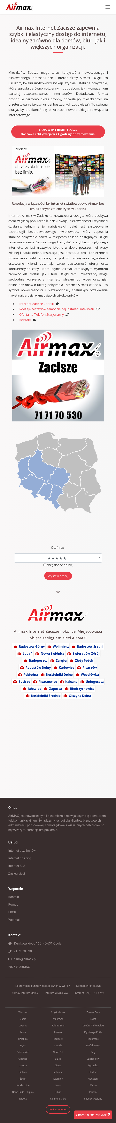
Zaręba (61, 660)
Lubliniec (58, 1078)
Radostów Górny (32, 646)
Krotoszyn (58, 1072)
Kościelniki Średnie (46, 696)
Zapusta (55, 689)
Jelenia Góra (58, 1025)
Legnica (23, 1025)
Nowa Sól (58, 1052)
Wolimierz (61, 646)
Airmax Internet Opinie (25, 993)
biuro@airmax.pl (22, 959)
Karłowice (66, 667)
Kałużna (71, 681)
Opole (23, 1019)
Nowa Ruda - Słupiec (23, 1092)
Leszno (58, 1032)
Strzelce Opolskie (93, 1098)
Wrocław (22, 1012)
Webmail (14, 920)
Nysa (23, 1045)
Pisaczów (89, 667)
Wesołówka (90, 674)
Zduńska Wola (93, 1045)
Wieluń (93, 1085)
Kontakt (25, 320)
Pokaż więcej (58, 1109)
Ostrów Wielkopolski (93, 1025)
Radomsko (93, 1039)
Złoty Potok (84, 660)
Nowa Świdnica (53, 653)
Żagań (23, 1078)
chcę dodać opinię (60, 565)
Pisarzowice (47, 681)
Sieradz (58, 1045)
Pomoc (13, 904)
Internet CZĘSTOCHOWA (89, 993)
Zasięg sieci (16, 873)
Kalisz (93, 1019)
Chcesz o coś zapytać (93, 1115)
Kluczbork (93, 1078)
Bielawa (23, 1072)
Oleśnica (22, 1059)
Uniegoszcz (95, 681)
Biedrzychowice (82, 689)
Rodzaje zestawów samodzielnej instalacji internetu (56, 309)
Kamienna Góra (58, 1098)
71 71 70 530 (20, 951)
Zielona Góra (93, 1012)
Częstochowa (58, 1012)
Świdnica (22, 1039)
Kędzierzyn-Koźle (93, 1032)
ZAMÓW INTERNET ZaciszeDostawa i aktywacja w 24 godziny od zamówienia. (58, 131)
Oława (58, 1065)
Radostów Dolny (38, 667)
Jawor (58, 1085)
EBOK (12, 912)
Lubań (28, 653)
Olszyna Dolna (80, 696)
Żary (93, 1052)
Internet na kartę (19, 858)
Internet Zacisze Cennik (36, 304)
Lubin (23, 1032)
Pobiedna (30, 674)
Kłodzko (93, 1072)
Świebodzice (22, 1085)
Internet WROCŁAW (56, 993)
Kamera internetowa (88, 985)
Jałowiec (34, 689)
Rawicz (23, 1098)
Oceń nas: (58, 547)
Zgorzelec (93, 1065)
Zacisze (24, 681)
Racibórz (58, 1039)
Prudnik (93, 1092)
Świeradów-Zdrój (86, 653)
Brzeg (58, 1059)
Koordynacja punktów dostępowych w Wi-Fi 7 (42, 985)
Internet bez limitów (22, 850)
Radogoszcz (38, 660)
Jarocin (23, 1065)
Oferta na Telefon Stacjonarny (41, 314)
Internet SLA (17, 866)
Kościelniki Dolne (59, 674)
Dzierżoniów (93, 1059)
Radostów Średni (90, 646)
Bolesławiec (23, 1052)
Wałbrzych (58, 1019)
